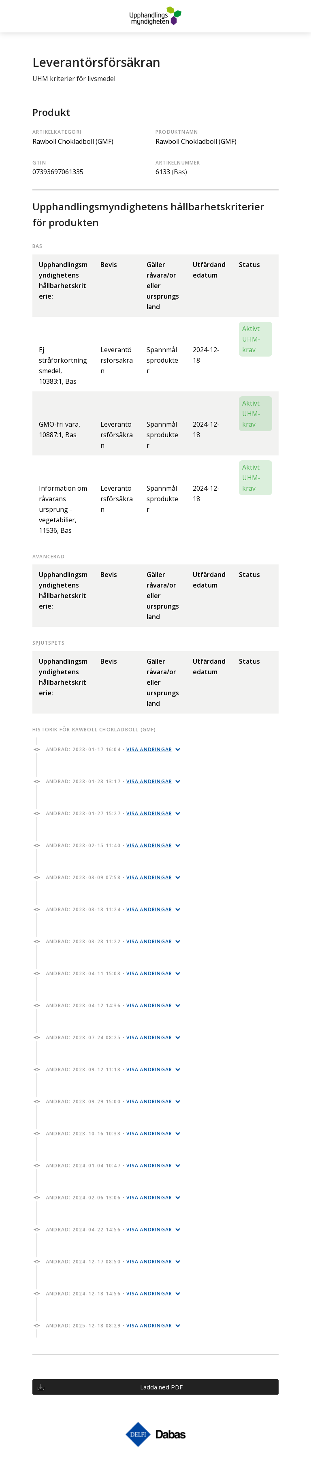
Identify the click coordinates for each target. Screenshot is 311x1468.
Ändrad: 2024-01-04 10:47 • (109, 1165)
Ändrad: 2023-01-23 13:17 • (109, 781)
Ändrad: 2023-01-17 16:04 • (109, 749)
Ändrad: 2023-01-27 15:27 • (109, 813)
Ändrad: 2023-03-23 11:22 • (109, 941)
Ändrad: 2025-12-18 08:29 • (109, 1325)
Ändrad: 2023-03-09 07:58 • (109, 877)
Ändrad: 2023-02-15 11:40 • (109, 845)
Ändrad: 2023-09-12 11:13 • (109, 1069)
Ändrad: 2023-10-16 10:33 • (109, 1133)
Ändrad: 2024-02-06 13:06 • (109, 1197)
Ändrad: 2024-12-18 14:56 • (109, 1293)
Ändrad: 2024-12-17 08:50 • (109, 1261)
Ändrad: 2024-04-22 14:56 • (109, 1229)
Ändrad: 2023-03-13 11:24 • (109, 909)
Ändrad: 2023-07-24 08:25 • (109, 1037)
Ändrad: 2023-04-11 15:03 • (109, 973)
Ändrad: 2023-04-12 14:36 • (109, 1005)
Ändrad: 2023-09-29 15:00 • (109, 1101)
